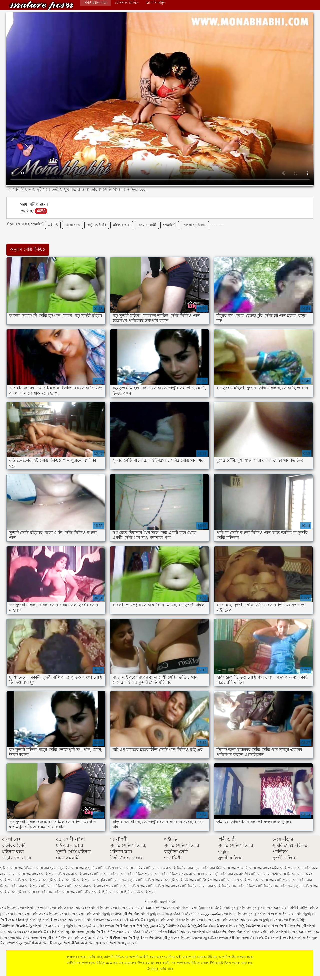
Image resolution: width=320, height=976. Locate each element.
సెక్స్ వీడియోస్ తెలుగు (174, 926)
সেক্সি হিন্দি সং (125, 892)
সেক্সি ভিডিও (15, 914)
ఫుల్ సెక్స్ (142, 926)
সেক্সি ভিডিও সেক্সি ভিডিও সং (258, 886)
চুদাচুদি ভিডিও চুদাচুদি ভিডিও (252, 908)
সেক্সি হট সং (84, 892)
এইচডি (53, 225)
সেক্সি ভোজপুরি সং (13, 892)
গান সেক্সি (126, 868)
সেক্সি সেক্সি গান (64, 892)
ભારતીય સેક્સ (20, 938)
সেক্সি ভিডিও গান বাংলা (162, 886)
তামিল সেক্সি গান (146, 868)
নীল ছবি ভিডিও (72, 938)
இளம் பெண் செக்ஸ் (215, 908)
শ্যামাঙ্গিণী (169, 225)
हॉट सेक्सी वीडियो (101, 932)
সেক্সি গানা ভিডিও (51, 886)
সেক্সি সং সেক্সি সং (40, 892)
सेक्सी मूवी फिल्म (138, 938)
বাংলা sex (145, 908)
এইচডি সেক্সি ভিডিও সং (102, 868)
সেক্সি (256, 932)
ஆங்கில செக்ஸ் (215, 938)
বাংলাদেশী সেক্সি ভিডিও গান (283, 874)
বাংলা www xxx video (103, 920)
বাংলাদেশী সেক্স (187, 908)
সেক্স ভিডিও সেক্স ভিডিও (67, 908)
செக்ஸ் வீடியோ (146, 932)
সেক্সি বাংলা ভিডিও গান (128, 886)
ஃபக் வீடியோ (261, 938)
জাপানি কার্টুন (155, 3)
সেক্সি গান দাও (229, 880)
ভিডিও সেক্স (188, 932)
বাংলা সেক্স (72, 225)
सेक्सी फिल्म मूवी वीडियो (46, 938)
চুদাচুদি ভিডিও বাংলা (163, 920)
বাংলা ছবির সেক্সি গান (278, 868)
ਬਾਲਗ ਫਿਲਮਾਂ (229, 926)
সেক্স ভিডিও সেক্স (12, 908)
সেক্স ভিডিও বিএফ (73, 920)
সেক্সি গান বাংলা (286, 880)
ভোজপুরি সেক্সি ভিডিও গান (141, 880)
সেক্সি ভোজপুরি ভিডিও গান (299, 886)
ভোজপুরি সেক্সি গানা (106, 880)
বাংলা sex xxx (43, 926)
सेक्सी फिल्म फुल (125, 926)
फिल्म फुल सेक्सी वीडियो (65, 943)
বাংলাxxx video (164, 908)
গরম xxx (23, 932)
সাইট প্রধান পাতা (96, 3)
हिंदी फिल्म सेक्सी (239, 938)
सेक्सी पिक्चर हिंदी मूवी (292, 926)
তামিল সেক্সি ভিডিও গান (176, 868)
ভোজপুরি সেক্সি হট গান (177, 880)
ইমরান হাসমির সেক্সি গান (67, 868)
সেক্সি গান (41, 5)
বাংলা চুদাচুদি (150, 914)
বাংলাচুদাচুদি (105, 914)
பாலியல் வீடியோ (134, 920)
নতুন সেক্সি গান (204, 868)
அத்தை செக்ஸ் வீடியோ (179, 914)
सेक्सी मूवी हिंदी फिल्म (127, 914)
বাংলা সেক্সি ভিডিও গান (134, 874)
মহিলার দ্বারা (121, 225)
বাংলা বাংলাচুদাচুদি (301, 914)
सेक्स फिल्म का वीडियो (274, 914)
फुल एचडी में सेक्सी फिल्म (34, 943)
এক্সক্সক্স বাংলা (123, 932)
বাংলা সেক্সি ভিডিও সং (167, 874)
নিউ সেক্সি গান (226, 868)
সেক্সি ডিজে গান (76, 886)
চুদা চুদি (254, 914)
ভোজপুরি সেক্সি (50, 880)
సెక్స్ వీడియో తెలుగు (205, 926)
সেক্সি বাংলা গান (100, 886)
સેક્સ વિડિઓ (169, 932)
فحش (154, 926)
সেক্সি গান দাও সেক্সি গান (257, 880)
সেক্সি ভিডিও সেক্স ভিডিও (78, 914)
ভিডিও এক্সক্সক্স (192, 938)
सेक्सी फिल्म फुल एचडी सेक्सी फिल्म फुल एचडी (109, 943)
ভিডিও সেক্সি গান (26, 880)
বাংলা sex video (37, 908)
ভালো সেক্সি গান (195, 225)
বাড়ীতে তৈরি (96, 225)
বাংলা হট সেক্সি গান (219, 874)
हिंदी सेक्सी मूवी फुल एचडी (164, 938)
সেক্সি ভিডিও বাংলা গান (196, 886)
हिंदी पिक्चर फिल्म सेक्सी (237, 932)
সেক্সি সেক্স (281, 920)
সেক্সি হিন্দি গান (104, 892)
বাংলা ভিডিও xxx (291, 932)
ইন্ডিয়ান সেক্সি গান (36, 868)
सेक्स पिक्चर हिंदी (283, 938)
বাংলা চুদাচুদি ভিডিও (69, 926)
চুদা (3, 914)
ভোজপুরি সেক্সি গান (76, 880)
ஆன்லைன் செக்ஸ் (99, 926)
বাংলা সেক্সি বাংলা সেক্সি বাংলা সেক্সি (91, 874)
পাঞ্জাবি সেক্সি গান (249, 868)
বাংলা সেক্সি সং (194, 874)
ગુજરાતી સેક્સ (94, 938)
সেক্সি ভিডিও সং (225, 886)
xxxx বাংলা (282, 908)
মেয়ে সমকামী (147, 225)
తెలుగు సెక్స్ (24, 926)
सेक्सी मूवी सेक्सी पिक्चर (45, 920)
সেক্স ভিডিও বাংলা (123, 908)
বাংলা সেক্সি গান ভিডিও (48, 874)
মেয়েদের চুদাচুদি (262, 920)
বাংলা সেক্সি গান (20, 874)
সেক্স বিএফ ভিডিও (235, 914)
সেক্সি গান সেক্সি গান (24, 886)
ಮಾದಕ (13, 943)
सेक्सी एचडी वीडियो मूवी (14, 920)
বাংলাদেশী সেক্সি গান (248, 874)
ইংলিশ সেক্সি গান (11, 868)
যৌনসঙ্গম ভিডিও (126, 3)
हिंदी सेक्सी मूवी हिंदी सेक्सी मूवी (71, 932)
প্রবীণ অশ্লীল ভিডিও (304, 908)
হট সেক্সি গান (145, 892)
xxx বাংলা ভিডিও (98, 908)
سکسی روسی (210, 914)
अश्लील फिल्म (269, 926)
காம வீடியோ (40, 932)
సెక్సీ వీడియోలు (249, 926)
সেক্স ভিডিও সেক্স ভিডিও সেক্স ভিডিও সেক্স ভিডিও (214, 920)
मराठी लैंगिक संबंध (116, 938)
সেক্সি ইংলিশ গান (206, 880)
